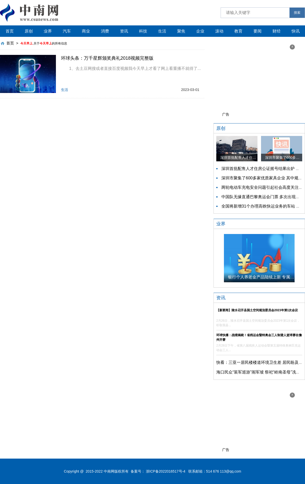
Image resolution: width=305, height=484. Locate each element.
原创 (29, 31)
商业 (86, 31)
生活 (162, 31)
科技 (143, 31)
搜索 (297, 12)
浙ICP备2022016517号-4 (166, 471)
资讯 (124, 31)
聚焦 (181, 31)
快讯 (296, 31)
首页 (10, 31)
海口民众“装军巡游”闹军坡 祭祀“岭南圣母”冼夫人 (260, 372)
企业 (200, 31)
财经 (276, 31)
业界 (48, 31)
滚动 (219, 31)
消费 (105, 31)
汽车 (67, 31)
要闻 (257, 31)
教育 (238, 31)
